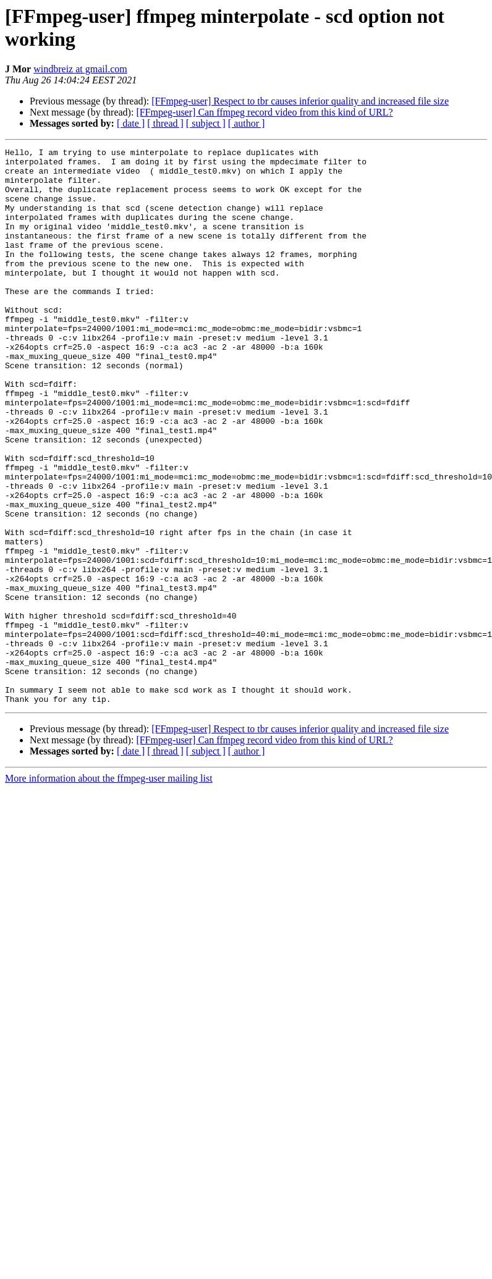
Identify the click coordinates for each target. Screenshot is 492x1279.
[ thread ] (165, 123)
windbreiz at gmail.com (80, 69)
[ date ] (131, 123)
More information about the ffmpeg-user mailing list (109, 889)
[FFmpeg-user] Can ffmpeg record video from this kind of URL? (264, 112)
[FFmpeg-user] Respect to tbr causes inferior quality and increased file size (300, 101)
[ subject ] (206, 123)
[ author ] (246, 123)
